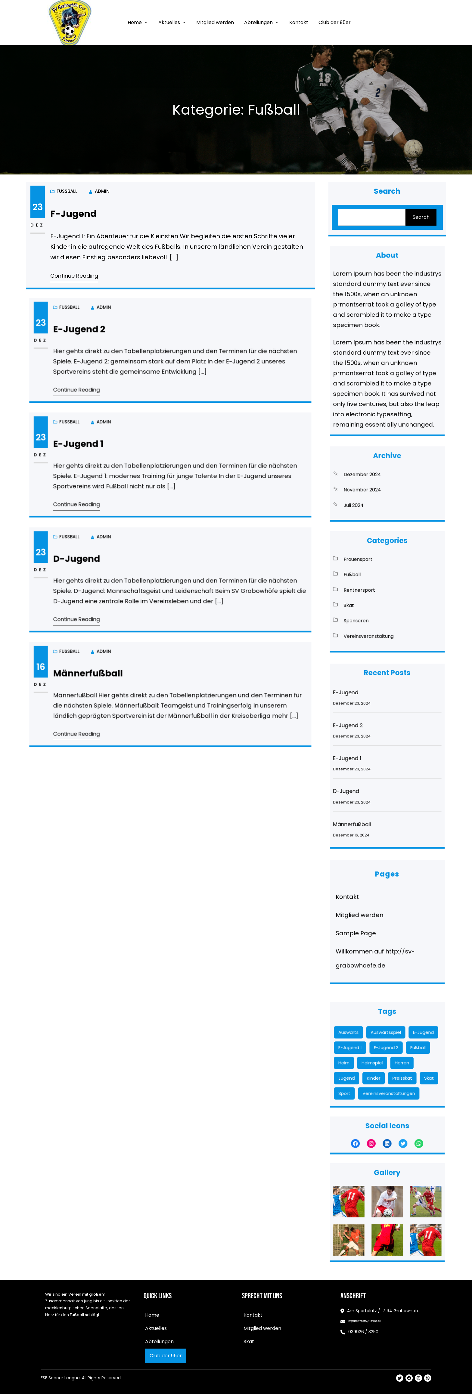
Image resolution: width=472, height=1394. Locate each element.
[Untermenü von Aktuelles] (184, 21)
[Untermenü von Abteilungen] (276, 21)
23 (43, 208)
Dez (43, 225)
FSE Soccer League (60, 1378)
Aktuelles (169, 22)
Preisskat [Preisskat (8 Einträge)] (395, 1067)
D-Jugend (119, 568)
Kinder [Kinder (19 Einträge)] (380, 1067)
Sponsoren (370, 607)
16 (99, 679)
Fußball (68, 225)
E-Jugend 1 (120, 453)
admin (105, 193)
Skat (366, 599)
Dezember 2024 (373, 479)
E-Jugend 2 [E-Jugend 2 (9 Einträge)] (386, 1051)
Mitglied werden (372, 918)
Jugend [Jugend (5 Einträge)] (365, 1067)
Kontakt (365, 908)
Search (419, 217)
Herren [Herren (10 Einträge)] (395, 1059)
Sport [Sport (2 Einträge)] (364, 1076)
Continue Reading (78, 274)
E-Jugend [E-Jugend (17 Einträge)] (407, 1042)
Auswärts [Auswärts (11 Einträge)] (366, 1042)
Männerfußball (125, 683)
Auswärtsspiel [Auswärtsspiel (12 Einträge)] (386, 1042)
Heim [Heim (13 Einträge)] (364, 1059)
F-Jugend (77, 215)
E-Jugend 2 (120, 338)
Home (135, 22)
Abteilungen (258, 22)
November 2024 (373, 487)
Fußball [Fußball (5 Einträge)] (404, 1051)
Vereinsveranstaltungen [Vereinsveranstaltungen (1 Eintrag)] (388, 1076)
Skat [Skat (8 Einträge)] (410, 1067)
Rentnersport (371, 591)
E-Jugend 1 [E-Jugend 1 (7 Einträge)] (367, 1051)
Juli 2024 (368, 496)
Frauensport (371, 574)
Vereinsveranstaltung (377, 616)
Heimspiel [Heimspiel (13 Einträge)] (379, 1059)
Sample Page (370, 928)
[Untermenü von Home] (146, 21)
